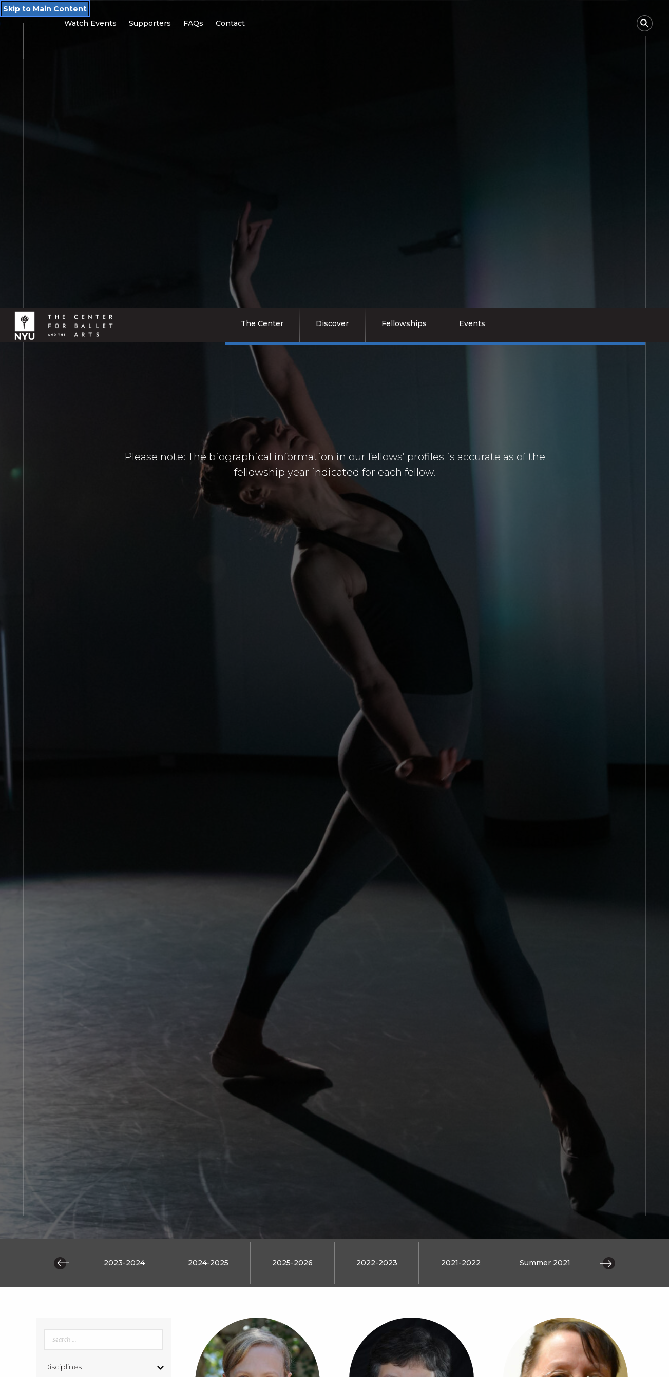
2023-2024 (124, 907)
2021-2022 (461, 907)
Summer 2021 (545, 907)
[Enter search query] (103, 984)
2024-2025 (208, 907)
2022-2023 (376, 907)
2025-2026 (292, 907)
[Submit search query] (103, 1107)
